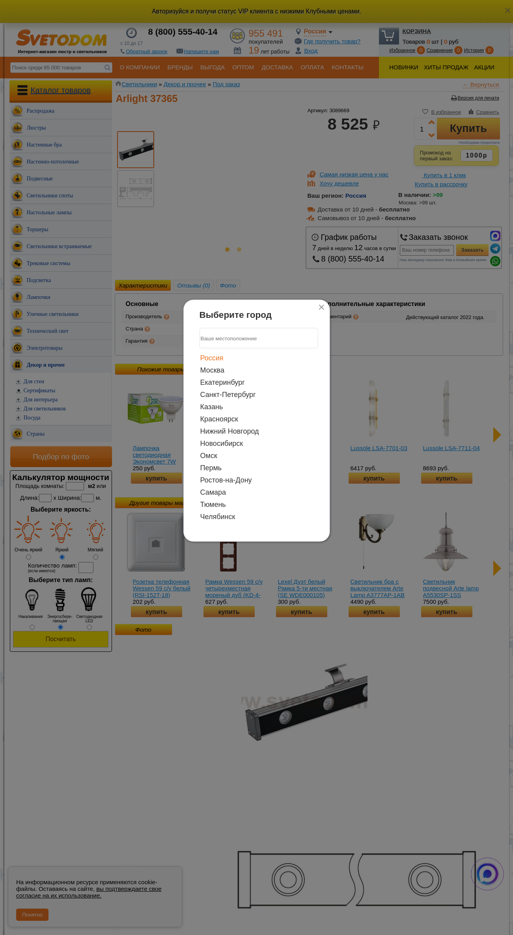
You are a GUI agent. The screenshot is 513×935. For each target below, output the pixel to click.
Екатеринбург (222, 382)
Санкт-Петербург (228, 395)
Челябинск (217, 517)
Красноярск (219, 419)
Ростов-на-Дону (226, 480)
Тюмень (213, 504)
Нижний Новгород (229, 431)
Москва (212, 370)
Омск (208, 456)
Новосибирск (221, 443)
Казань (211, 407)
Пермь (211, 468)
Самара (213, 492)
